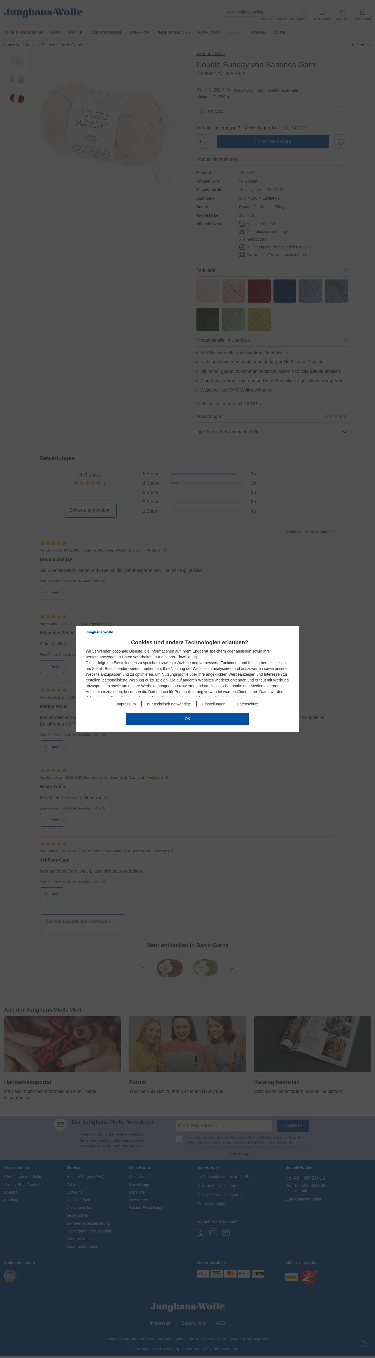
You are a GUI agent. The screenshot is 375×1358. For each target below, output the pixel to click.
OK (187, 718)
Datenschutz (247, 704)
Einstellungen (213, 704)
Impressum (126, 704)
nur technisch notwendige (169, 704)
